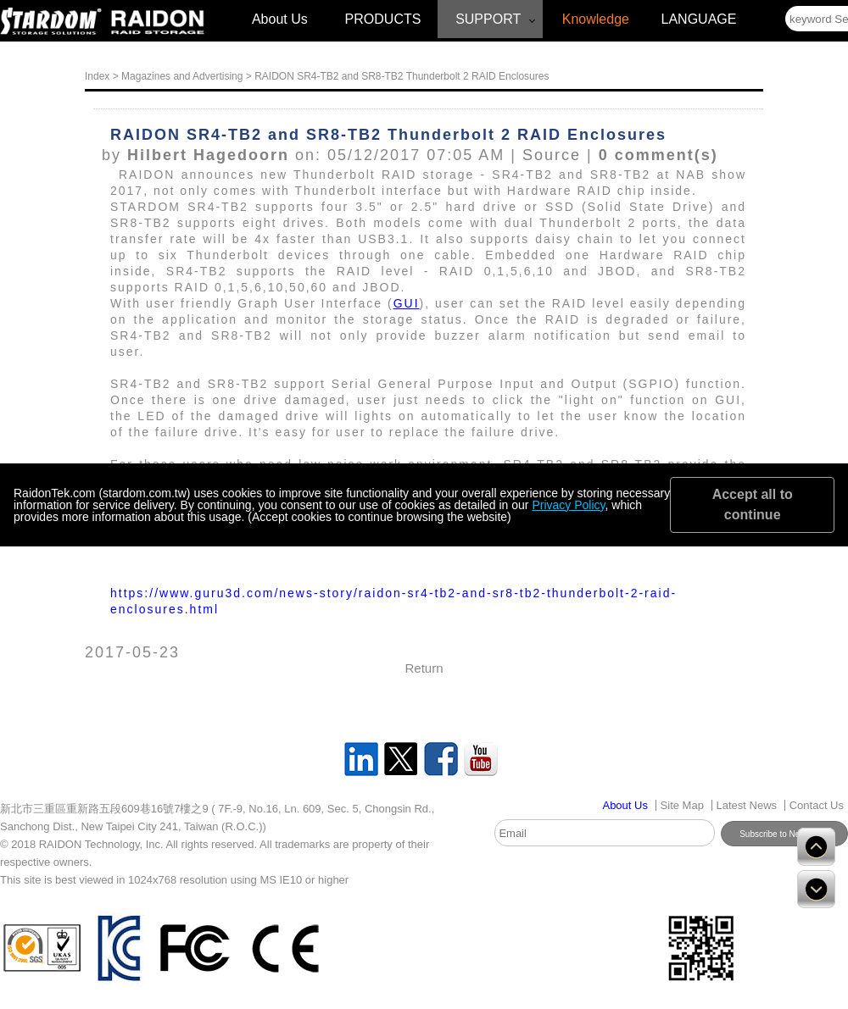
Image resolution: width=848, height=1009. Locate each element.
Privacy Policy (568, 505)
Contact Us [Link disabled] (816, 805)
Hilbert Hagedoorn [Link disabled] (208, 155)
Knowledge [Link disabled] (595, 19)
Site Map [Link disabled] (682, 805)
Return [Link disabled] (423, 668)
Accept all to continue (752, 504)
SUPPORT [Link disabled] (488, 19)
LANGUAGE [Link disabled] (699, 19)
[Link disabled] (51, 21)
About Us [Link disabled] (280, 19)
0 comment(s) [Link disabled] (658, 155)
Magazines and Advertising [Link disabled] (182, 76)
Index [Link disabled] (97, 76)
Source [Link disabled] (551, 155)
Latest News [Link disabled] (747, 805)
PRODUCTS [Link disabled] (383, 19)
